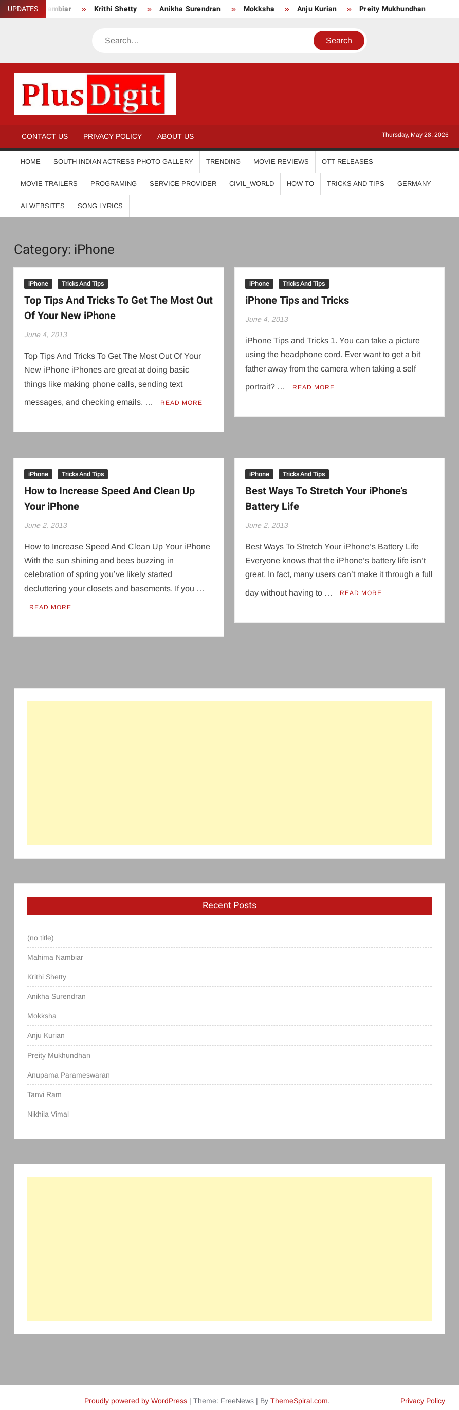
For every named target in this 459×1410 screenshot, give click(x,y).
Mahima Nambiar (55, 949)
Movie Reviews (281, 161)
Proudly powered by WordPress (135, 1393)
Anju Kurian (317, 9)
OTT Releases (347, 161)
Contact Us (45, 136)
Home (31, 161)
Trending (223, 161)
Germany (414, 184)
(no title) (40, 929)
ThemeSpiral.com (299, 1393)
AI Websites (43, 206)
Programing (113, 184)
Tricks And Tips (355, 184)
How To (300, 184)
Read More (181, 398)
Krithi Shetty (115, 9)
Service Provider (183, 184)
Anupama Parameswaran (68, 1067)
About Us (175, 136)
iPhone (38, 283)
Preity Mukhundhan (392, 9)
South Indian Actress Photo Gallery (123, 161)
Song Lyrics (100, 206)
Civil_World (251, 184)
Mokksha (259, 9)
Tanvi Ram (44, 1086)
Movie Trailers (49, 184)
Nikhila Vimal (48, 1106)
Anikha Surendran (190, 9)
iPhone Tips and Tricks (297, 300)
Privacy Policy (112, 136)
